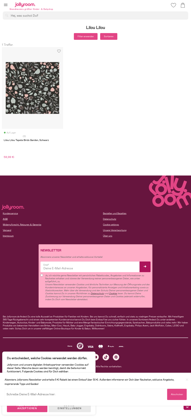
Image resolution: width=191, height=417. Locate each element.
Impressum (8, 235)
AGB (5, 219)
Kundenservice (10, 213)
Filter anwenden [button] (86, 36)
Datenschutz (109, 219)
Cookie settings (111, 224)
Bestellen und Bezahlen (114, 213)
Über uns (107, 235)
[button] (6, 5)
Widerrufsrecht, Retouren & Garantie (22, 224)
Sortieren (109, 36)
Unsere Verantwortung (114, 230)
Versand (7, 230)
